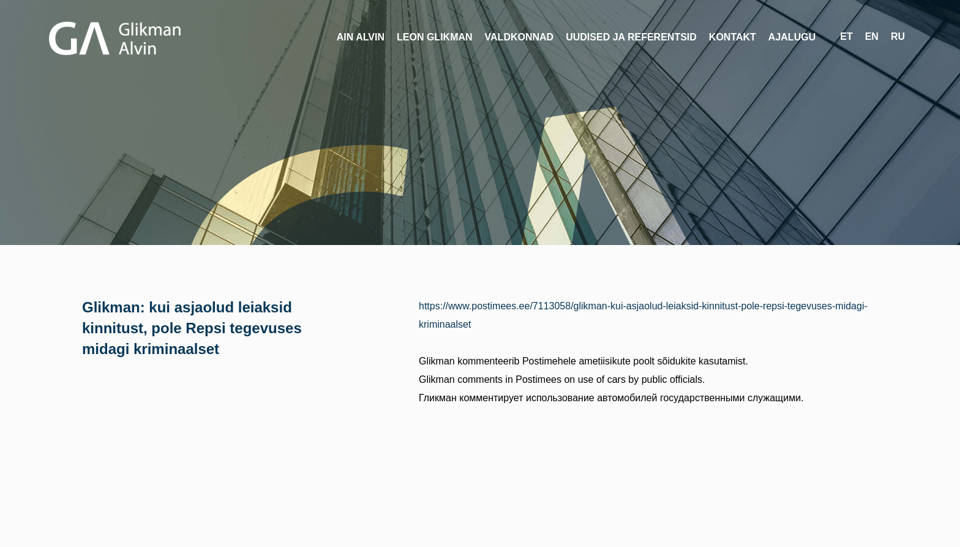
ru (898, 36)
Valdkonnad (519, 37)
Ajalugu (792, 37)
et (846, 36)
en (872, 36)
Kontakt (732, 37)
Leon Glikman (435, 37)
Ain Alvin (360, 37)
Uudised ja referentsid (631, 37)
